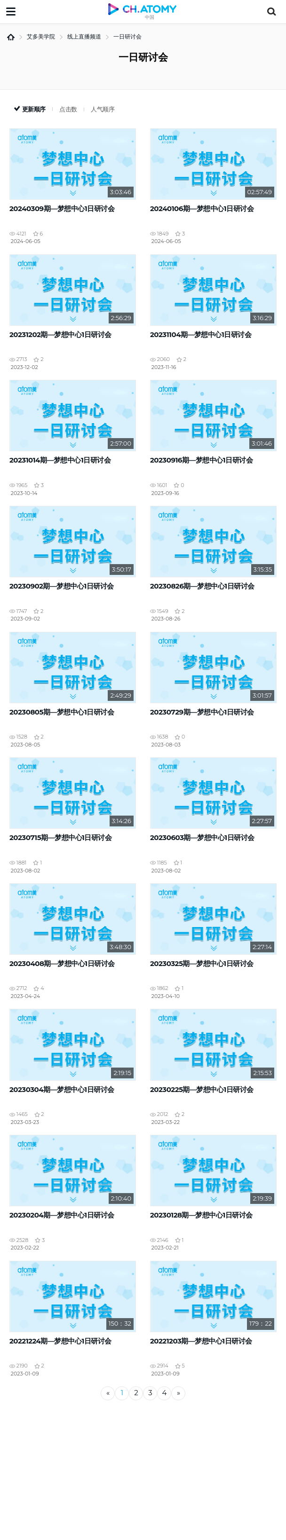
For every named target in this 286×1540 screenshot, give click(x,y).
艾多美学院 (41, 36)
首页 (11, 37)
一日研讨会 (127, 36)
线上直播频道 (84, 36)
